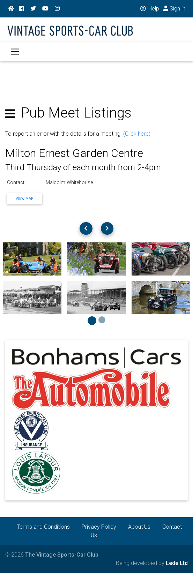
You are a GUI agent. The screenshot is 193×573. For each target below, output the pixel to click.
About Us (139, 526)
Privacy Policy (99, 526)
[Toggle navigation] (15, 51)
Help (149, 8)
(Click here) (136, 133)
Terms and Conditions (43, 526)
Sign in (174, 8)
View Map (24, 198)
